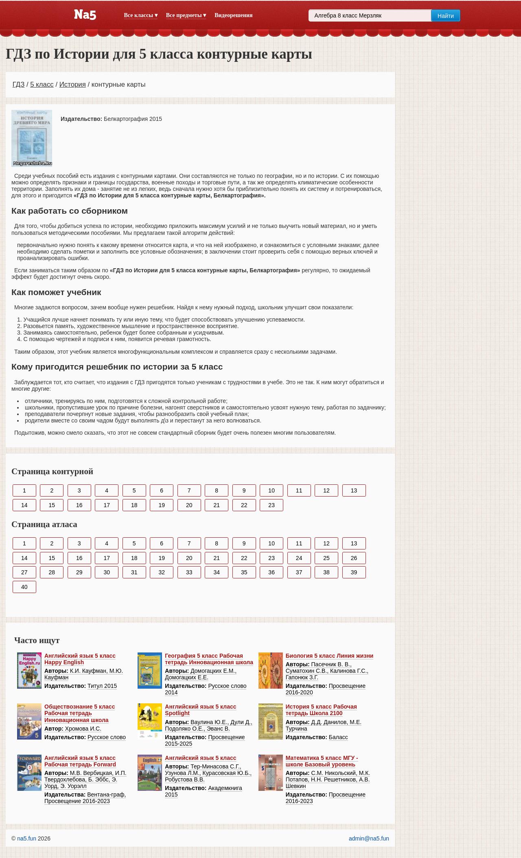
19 (161, 505)
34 (216, 572)
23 (271, 505)
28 (51, 572)
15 (51, 505)
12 (326, 490)
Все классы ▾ (141, 15)
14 (24, 505)
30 (106, 572)
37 (299, 572)
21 (216, 505)
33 (189, 572)
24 (299, 558)
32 (161, 572)
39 (354, 572)
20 (189, 505)
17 (106, 505)
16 (79, 505)
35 (244, 572)
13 (354, 490)
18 (134, 505)
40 (24, 587)
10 (271, 490)
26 (354, 558)
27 (24, 572)
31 (134, 572)
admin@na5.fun (369, 838)
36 (271, 572)
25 (326, 558)
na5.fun (26, 838)
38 (326, 572)
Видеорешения (233, 15)
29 (79, 572)
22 (244, 505)
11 (299, 490)
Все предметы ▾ (186, 15)
